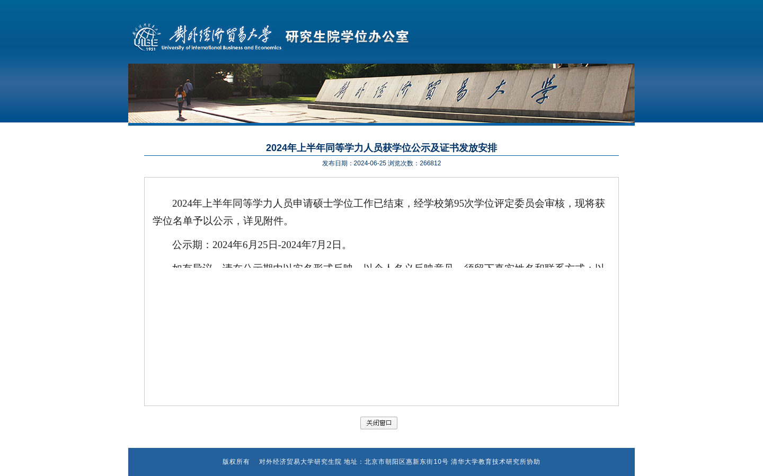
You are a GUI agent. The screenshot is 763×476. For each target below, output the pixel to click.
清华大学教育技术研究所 (489, 461)
